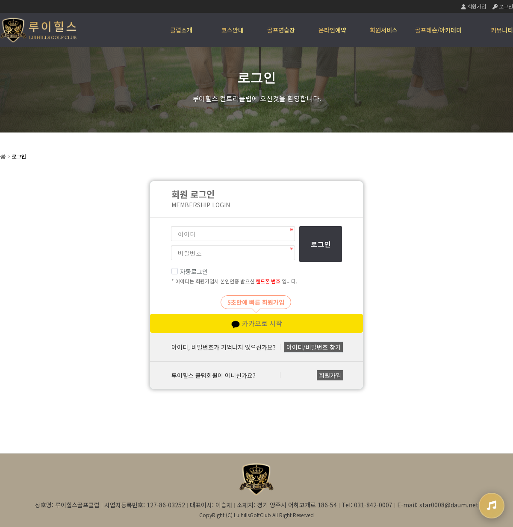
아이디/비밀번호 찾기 (313, 347)
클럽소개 (181, 30)
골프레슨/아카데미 (438, 30)
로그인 (502, 6)
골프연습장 (281, 30)
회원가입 (473, 6)
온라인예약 (332, 30)
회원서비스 (384, 30)
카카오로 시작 (256, 323)
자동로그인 (189, 271)
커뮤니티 (502, 30)
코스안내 (232, 30)
